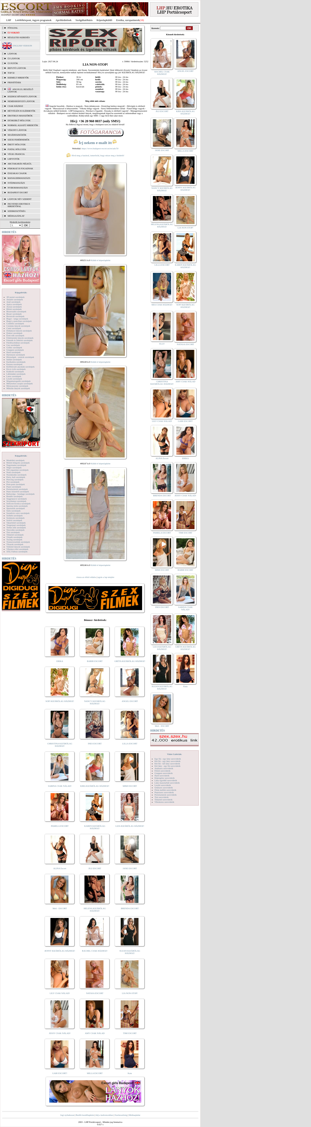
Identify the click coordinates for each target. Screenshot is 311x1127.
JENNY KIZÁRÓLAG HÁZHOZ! (59, 951)
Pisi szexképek (12, 482)
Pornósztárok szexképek (17, 489)
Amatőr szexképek (14, 299)
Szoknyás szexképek (15, 518)
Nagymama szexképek (16, 465)
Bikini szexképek (14, 309)
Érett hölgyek (17, 144)
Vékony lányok (17, 130)
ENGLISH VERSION (22, 45)
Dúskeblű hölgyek (19, 120)
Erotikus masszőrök (20, 115)
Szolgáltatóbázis (83, 20)
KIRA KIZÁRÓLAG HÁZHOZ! (94, 786)
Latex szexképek (13, 376)
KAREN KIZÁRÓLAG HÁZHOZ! (94, 827)
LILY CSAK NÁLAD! (60, 993)
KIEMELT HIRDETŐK (18, 77)
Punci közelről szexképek (17, 491)
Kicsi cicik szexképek (16, 369)
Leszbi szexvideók (162, 785)
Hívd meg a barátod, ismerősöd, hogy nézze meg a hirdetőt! (95, 155)
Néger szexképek (13, 467)
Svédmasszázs (16, 183)
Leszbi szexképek (14, 378)
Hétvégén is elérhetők (21, 111)
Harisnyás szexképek (15, 354)
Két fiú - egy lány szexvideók (167, 761)
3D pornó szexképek (15, 297)
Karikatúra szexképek (16, 362)
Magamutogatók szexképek (18, 381)
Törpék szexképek (14, 537)
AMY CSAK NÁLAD (95, 1033)
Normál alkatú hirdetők (23, 125)
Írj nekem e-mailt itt (95, 143)
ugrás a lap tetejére (106, 577)
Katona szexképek (14, 364)
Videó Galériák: (174, 754)
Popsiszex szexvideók (164, 792)
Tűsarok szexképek (14, 544)
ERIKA (59, 661)
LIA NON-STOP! (129, 993)
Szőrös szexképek (14, 520)
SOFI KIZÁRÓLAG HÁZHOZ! (59, 701)
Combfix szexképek (15, 323)
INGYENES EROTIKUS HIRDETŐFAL (19, 205)
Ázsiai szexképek (14, 306)
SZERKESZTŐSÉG (17, 211)
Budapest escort (18, 192)
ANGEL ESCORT (130, 701)
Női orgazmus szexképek (17, 470)
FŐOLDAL (13, 28)
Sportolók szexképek (15, 508)
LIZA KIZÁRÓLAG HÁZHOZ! (129, 826)
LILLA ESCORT (129, 743)
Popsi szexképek (13, 486)
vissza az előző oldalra (86, 577)
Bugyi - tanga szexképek (17, 318)
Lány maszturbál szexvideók (167, 783)
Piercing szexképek (14, 479)
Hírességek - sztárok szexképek (20, 357)
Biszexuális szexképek (16, 311)
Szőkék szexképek (14, 515)
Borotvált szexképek (15, 316)
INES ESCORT (95, 743)
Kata (130, 1073)
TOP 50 (11, 73)
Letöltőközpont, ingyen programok (33, 20)
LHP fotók (14, 159)
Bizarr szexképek (14, 314)
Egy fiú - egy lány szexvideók (167, 759)
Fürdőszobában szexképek (18, 342)
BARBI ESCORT (95, 661)
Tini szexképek (13, 532)
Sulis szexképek (13, 510)
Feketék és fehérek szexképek (19, 340)
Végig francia (16, 154)
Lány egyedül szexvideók (165, 780)
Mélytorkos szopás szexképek (19, 383)
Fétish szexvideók (162, 771)
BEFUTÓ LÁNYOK (17, 68)
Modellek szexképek (15, 460)
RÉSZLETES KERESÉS (19, 37)
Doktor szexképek (14, 333)
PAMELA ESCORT (60, 826)
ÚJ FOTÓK (13, 63)
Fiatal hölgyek (17, 149)
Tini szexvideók (161, 797)
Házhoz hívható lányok (22, 96)
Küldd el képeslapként (100, 260)
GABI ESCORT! (59, 1073)
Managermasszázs (19, 178)
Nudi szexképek (13, 472)
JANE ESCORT (130, 868)
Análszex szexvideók (163, 768)
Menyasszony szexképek (17, 386)
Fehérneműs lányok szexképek (19, 338)
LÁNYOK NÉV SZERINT (20, 199)
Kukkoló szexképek (15, 371)
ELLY (162, 343)
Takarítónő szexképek (16, 522)
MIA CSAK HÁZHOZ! (162, 304)
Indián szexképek (14, 359)
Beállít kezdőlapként (85, 1115)
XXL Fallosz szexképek (16, 551)
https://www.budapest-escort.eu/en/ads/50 (100, 148)
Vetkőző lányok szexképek (18, 546)
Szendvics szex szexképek (17, 513)
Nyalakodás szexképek (16, 474)
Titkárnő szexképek (15, 534)
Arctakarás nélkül (20, 163)
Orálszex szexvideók (163, 787)
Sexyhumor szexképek (16, 501)
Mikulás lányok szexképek (18, 388)
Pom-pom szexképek (15, 484)
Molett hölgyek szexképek (18, 462)
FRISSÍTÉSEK (14, 82)
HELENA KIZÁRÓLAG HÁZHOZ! (95, 909)
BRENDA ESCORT (130, 908)
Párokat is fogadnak (20, 168)
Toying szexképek (14, 539)
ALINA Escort (59, 868)
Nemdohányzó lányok (21, 101)
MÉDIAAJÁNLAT (16, 216)
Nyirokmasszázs (18, 187)
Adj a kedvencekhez (104, 1115)
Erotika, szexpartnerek (128, 20)
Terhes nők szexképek (16, 527)
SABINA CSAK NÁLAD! (59, 786)
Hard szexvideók (161, 775)
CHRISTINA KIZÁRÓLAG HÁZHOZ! (59, 744)
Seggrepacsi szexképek (16, 498)
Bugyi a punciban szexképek (19, 321)
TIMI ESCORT (129, 1033)
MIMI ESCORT (130, 786)
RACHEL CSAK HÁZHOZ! (94, 951)
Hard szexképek (13, 352)
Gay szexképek (13, 345)
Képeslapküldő (104, 20)
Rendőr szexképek (14, 496)
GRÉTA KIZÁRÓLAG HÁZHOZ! (129, 661)
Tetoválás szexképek (15, 530)
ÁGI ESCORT (94, 868)
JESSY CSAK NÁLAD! (60, 1033)
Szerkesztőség (121, 1115)
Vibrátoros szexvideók (164, 802)
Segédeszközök (17, 135)
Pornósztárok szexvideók (165, 795)
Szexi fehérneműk (18, 139)
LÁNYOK (12, 53)
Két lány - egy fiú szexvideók (167, 766)
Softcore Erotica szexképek (18, 503)
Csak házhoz (15, 106)
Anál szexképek (13, 302)
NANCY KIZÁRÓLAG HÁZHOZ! (94, 702)
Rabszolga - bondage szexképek (20, 494)
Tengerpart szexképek (16, 525)
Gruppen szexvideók (163, 773)
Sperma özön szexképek (17, 506)
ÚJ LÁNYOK (14, 58)
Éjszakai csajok (17, 173)
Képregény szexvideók (164, 778)
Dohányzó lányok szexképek (19, 330)
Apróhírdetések (63, 20)
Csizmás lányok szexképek (18, 326)
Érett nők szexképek (15, 335)
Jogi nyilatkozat (67, 1115)
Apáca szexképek (14, 304)
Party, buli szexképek (15, 477)
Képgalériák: (21, 292)
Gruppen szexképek (15, 350)
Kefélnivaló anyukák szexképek (20, 366)
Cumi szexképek (13, 328)
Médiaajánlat (134, 1115)
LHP (8, 20)
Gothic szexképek (14, 347)
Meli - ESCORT (60, 908)
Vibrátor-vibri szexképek (17, 549)
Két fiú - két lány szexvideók (167, 763)
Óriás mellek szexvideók (165, 790)
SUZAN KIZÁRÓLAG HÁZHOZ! (129, 952)
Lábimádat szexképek (16, 374)
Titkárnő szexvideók (163, 799)
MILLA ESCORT (94, 1073)
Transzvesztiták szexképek (18, 542)
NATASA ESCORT (94, 993)
